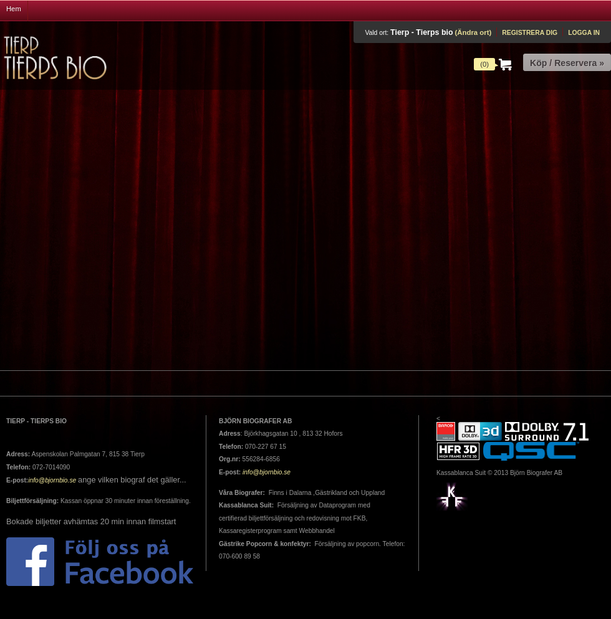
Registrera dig (529, 32)
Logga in (584, 32)
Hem (13, 8)
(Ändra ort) (473, 32)
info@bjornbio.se (52, 480)
